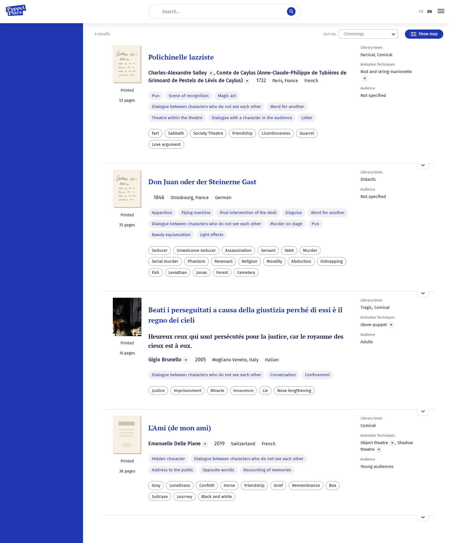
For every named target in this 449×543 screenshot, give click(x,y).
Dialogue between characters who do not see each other (206, 106)
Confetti (206, 485)
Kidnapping (331, 261)
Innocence (243, 390)
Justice (158, 390)
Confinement (317, 374)
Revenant (223, 261)
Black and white (216, 496)
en (429, 11)
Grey (156, 485)
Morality (274, 261)
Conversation (283, 374)
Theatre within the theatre (177, 117)
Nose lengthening (294, 390)
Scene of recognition (189, 95)
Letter (306, 117)
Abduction (301, 261)
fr (421, 11)
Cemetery (246, 272)
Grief (278, 485)
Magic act (227, 95)
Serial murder (165, 261)
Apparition (162, 212)
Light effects (211, 234)
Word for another (287, 106)
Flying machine (196, 212)
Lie (265, 390)
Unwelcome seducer (196, 250)
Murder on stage (286, 223)
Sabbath (176, 133)
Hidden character (168, 458)
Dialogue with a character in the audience (252, 117)
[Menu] (211, 73)
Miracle (217, 390)
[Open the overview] (423, 166)
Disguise (293, 212)
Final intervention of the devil (248, 212)
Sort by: (330, 34)
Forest (222, 272)
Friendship (242, 133)
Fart (155, 133)
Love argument (166, 144)
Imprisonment (187, 390)
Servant (268, 250)
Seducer (160, 250)
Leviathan (177, 272)
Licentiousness (276, 133)
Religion (249, 261)
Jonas (201, 272)
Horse (229, 485)
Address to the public (172, 470)
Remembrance (306, 485)
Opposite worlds (218, 470)
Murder (310, 250)
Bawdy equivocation (171, 234)
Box (332, 485)
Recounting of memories (267, 470)
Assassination (238, 250)
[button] (441, 11)
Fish (155, 272)
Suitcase (160, 496)
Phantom (196, 261)
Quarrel (307, 133)
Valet (289, 250)
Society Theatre (208, 133)
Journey (184, 496)
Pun (155, 95)
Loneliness (180, 485)
